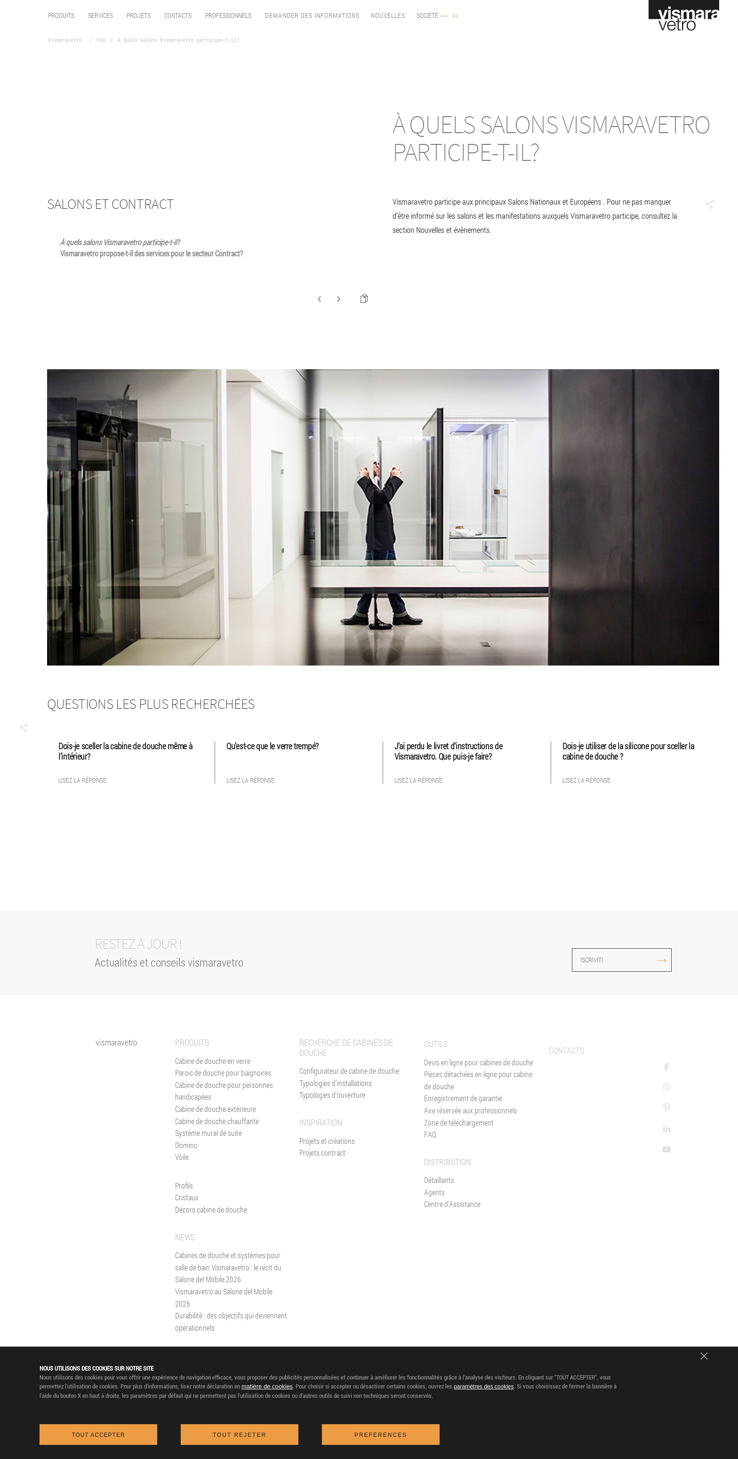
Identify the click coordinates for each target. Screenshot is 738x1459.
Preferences (380, 1435)
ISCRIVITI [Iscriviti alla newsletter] (631, 959)
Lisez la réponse (82, 780)
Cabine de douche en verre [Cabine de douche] (212, 1100)
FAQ (101, 40)
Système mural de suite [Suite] (208, 1172)
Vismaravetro (65, 40)
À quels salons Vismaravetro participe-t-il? (178, 40)
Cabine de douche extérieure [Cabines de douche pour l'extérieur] (215, 1148)
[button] (23, 727)
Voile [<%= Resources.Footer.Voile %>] (182, 1196)
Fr (455, 16)
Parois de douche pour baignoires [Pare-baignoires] (223, 1112)
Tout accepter (98, 1435)
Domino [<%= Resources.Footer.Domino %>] (186, 1184)
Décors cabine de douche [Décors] (211, 1249)
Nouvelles (388, 16)
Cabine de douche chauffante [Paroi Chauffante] (217, 1160)
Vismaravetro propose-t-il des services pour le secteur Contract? (151, 253)
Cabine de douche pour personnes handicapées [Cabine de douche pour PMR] (224, 1130)
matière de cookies (267, 1386)
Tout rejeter (239, 1435)
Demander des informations (312, 16)
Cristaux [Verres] (187, 1237)
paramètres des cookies (483, 1387)
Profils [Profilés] (184, 1225)
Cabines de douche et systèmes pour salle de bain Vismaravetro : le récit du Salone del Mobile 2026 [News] (228, 1307)
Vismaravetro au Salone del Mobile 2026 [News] (224, 1337)
